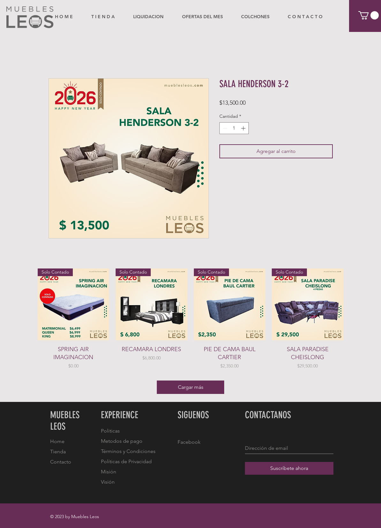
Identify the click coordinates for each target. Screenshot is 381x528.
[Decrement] (224, 128)
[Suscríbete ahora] (289, 468)
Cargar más (190, 387)
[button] (368, 15)
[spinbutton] (234, 128)
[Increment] (244, 128)
